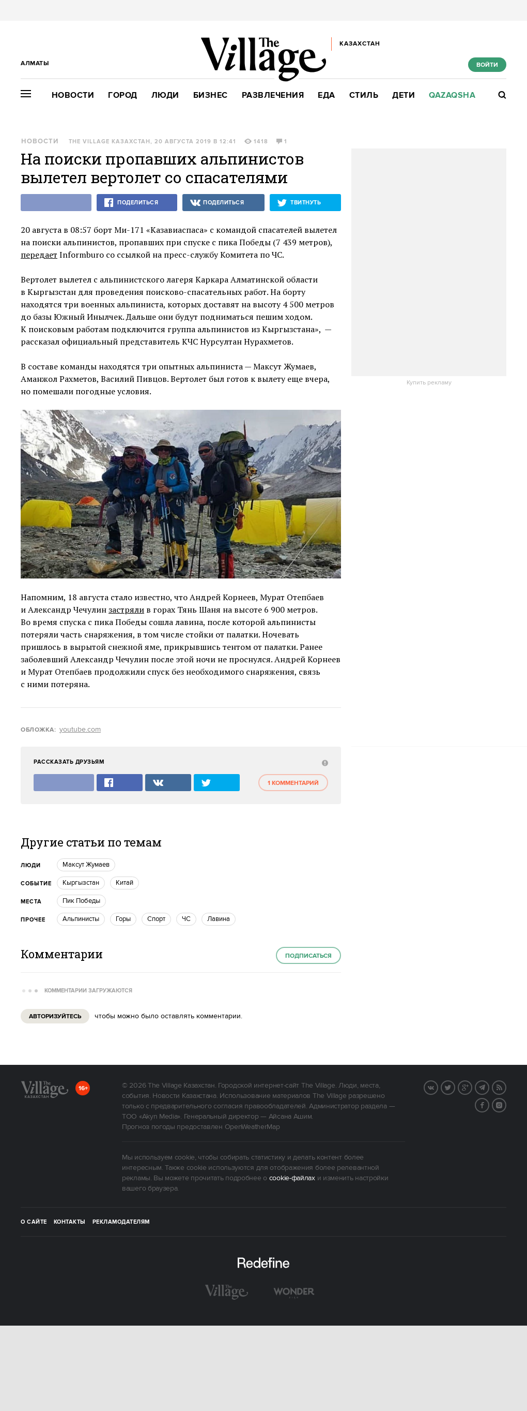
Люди (165, 95)
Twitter (454, 1086)
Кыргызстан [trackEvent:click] (81, 883)
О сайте (34, 1222)
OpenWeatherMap (252, 1127)
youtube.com (80, 729)
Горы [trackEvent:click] (123, 919)
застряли (126, 609)
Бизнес (210, 95)
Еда (326, 95)
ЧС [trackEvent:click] (186, 919)
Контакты (70, 1222)
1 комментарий (293, 783)
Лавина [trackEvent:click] (218, 919)
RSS (505, 1086)
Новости (73, 95)
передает (39, 254)
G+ (471, 1086)
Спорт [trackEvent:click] (156, 919)
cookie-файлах (292, 1178)
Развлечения (273, 95)
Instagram (505, 1104)
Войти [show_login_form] (487, 65)
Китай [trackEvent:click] (124, 883)
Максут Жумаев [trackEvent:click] (86, 864)
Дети (403, 95)
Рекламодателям (121, 1222)
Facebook (488, 1104)
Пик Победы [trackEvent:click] (81, 901)
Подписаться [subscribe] (308, 956)
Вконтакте (437, 1086)
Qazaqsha (452, 95)
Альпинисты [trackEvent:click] (81, 919)
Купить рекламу (429, 383)
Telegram (488, 1086)
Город (122, 95)
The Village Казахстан (109, 141)
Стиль (364, 95)
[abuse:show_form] (323, 762)
